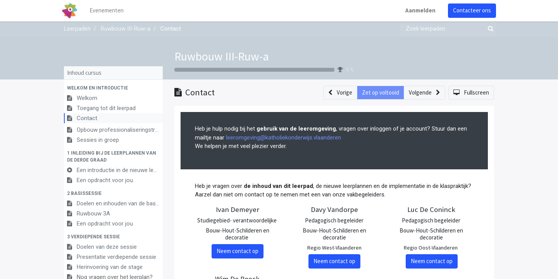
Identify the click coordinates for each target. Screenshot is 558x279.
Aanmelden (418, 10)
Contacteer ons (470, 10)
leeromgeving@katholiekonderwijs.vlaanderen (283, 137)
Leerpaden (77, 28)
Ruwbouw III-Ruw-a (221, 56)
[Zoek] (489, 29)
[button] (113, 88)
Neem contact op (237, 251)
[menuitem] (108, 10)
